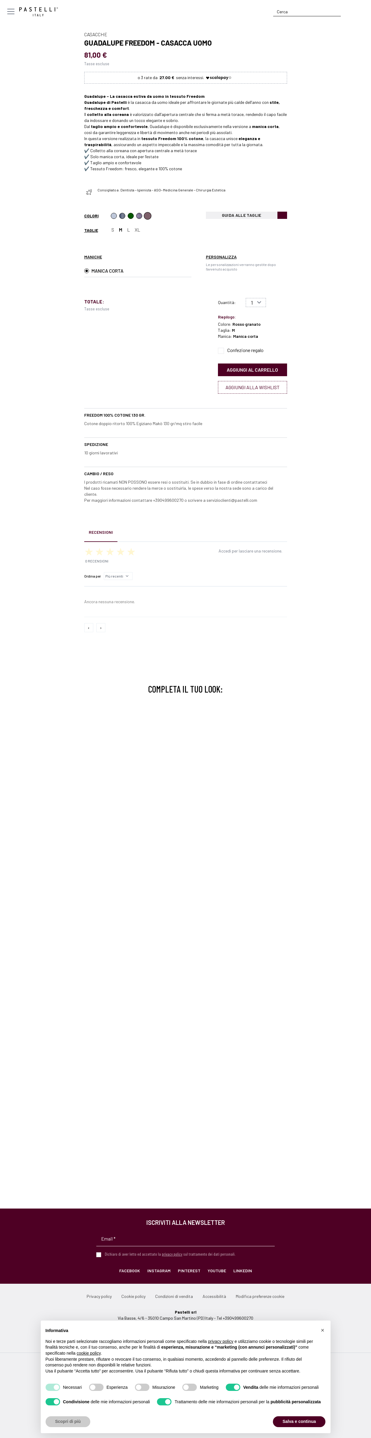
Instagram (159, 1270)
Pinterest (189, 1270)
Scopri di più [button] (68, 1421)
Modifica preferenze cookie (260, 1296)
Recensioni (101, 532)
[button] (323, 1330)
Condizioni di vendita (174, 1296)
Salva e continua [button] (299, 1421)
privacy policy (172, 1254)
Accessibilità (214, 1296)
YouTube (217, 1270)
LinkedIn (242, 1270)
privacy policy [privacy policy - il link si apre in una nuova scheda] (220, 1341)
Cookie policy (133, 1296)
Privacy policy (99, 1296)
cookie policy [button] (89, 1353)
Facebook (129, 1270)
